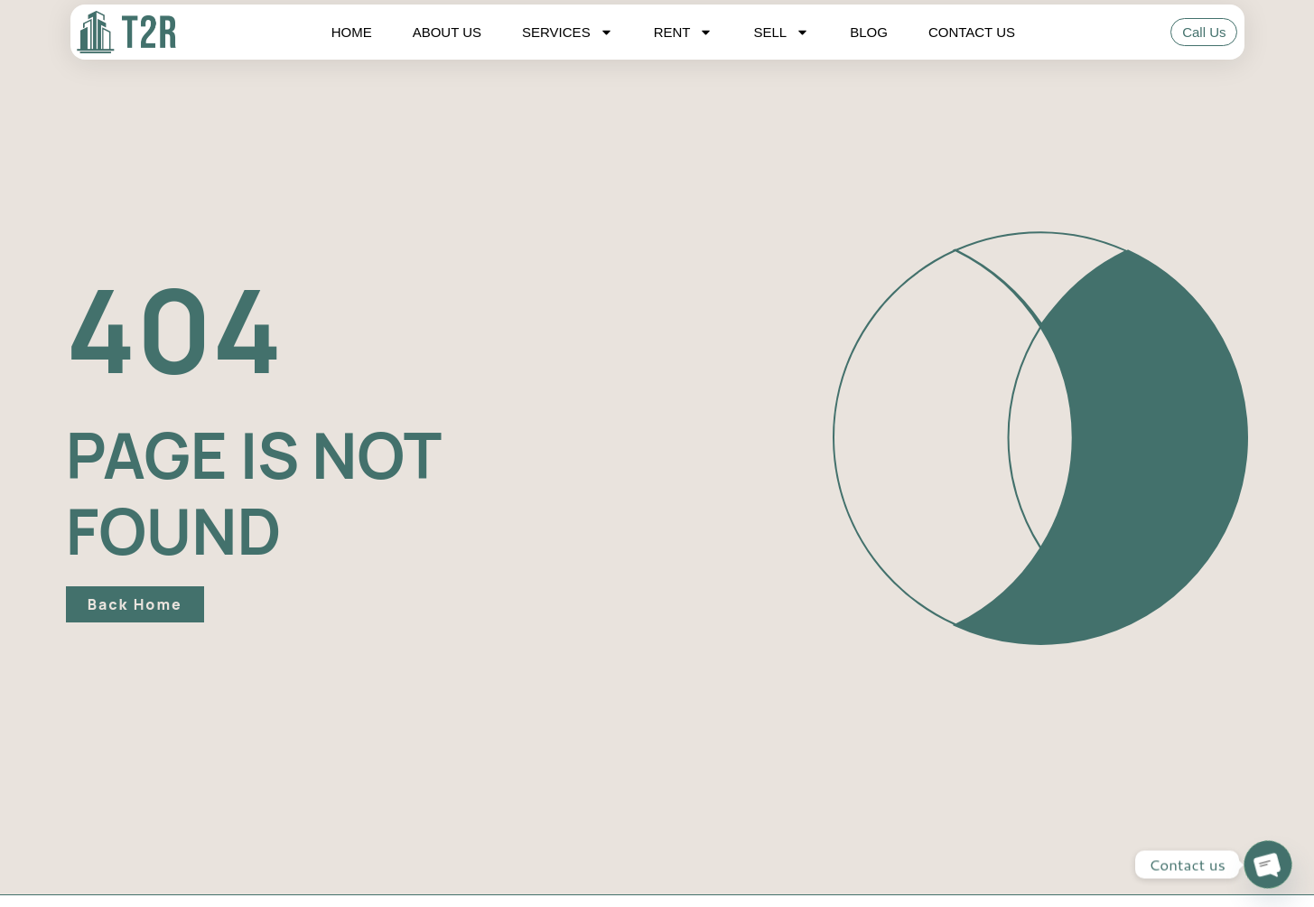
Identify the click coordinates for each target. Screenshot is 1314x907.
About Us (447, 32)
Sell (781, 32)
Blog (869, 32)
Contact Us (971, 32)
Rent (683, 32)
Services (567, 32)
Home (351, 32)
